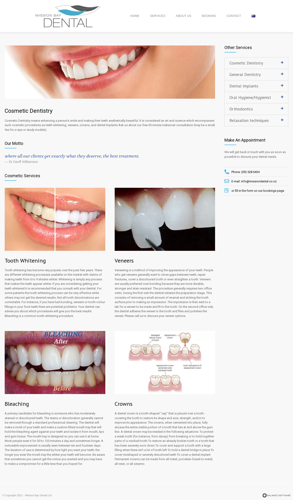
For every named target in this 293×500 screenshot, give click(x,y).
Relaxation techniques (249, 120)
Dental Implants (243, 86)
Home (134, 16)
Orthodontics (241, 109)
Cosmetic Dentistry (246, 63)
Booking (209, 16)
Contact (234, 16)
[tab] (256, 63)
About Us (183, 16)
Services (157, 16)
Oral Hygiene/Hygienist (250, 97)
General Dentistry (245, 74)
